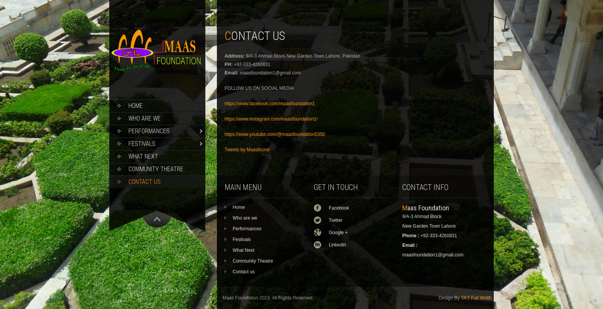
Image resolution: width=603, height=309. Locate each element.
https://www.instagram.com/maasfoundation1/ (271, 119)
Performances (149, 131)
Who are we (144, 118)
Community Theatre (155, 169)
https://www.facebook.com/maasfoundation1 (270, 103)
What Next (143, 156)
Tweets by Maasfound (247, 149)
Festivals (141, 143)
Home (135, 105)
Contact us (144, 181)
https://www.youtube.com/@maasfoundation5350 (275, 134)
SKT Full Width (476, 298)
